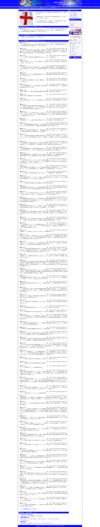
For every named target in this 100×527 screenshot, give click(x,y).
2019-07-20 (23, 230)
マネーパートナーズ (75, 52)
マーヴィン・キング (74, 26)
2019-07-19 (23, 217)
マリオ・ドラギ (73, 23)
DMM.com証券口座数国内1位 (75, 36)
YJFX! (73, 45)
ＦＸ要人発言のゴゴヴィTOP (24, 7)
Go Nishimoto (61, 525)
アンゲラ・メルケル (32, 518)
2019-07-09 (23, 89)
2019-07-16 (23, 171)
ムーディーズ (37, 523)
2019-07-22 (23, 234)
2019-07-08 (23, 84)
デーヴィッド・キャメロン (54, 518)
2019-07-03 (23, 59)
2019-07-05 (23, 78)
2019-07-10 (23, 94)
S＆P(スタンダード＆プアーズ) (27, 523)
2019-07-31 (23, 497)
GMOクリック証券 (75, 46)
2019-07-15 (23, 152)
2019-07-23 (23, 287)
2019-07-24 (23, 331)
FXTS (73, 49)
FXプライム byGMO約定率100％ (76, 42)
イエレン (72, 21)
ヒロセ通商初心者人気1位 (75, 39)
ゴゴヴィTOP (23, 515)
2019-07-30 (23, 448)
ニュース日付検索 (31, 515)
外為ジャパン (74, 51)
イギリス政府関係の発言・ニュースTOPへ (29, 508)
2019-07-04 (23, 65)
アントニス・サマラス (25, 520)
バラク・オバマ (24, 518)
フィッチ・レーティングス (47, 523)
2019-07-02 (23, 28)
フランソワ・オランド (42, 518)
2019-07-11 (23, 122)
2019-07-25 (23, 361)
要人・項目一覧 (39, 515)
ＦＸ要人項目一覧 (33, 7)
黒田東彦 (72, 25)
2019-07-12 (23, 134)
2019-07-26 (23, 395)
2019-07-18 (23, 204)
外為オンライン (75, 48)
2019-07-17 (23, 181)
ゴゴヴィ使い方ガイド (75, 17)
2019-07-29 (23, 415)
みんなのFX (74, 54)
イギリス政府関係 (40, 7)
